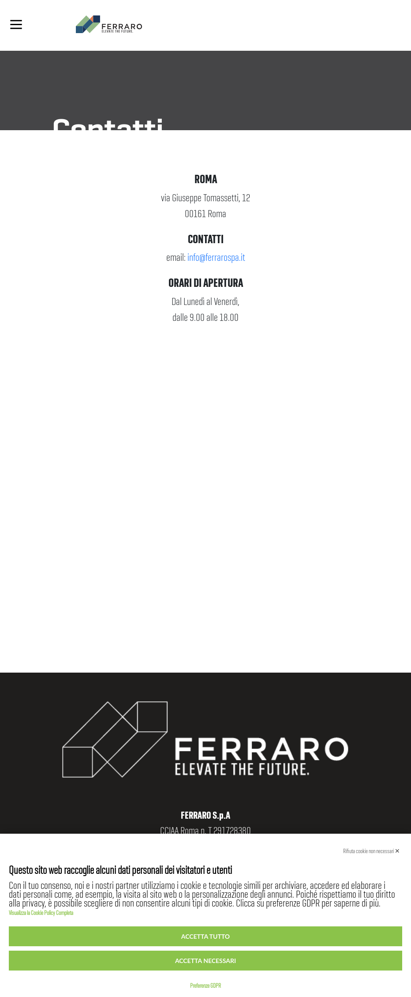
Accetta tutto (205, 936)
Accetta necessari (205, 960)
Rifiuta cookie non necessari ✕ (371, 849)
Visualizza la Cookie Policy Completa (41, 911)
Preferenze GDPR (205, 984)
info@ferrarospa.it (216, 254)
